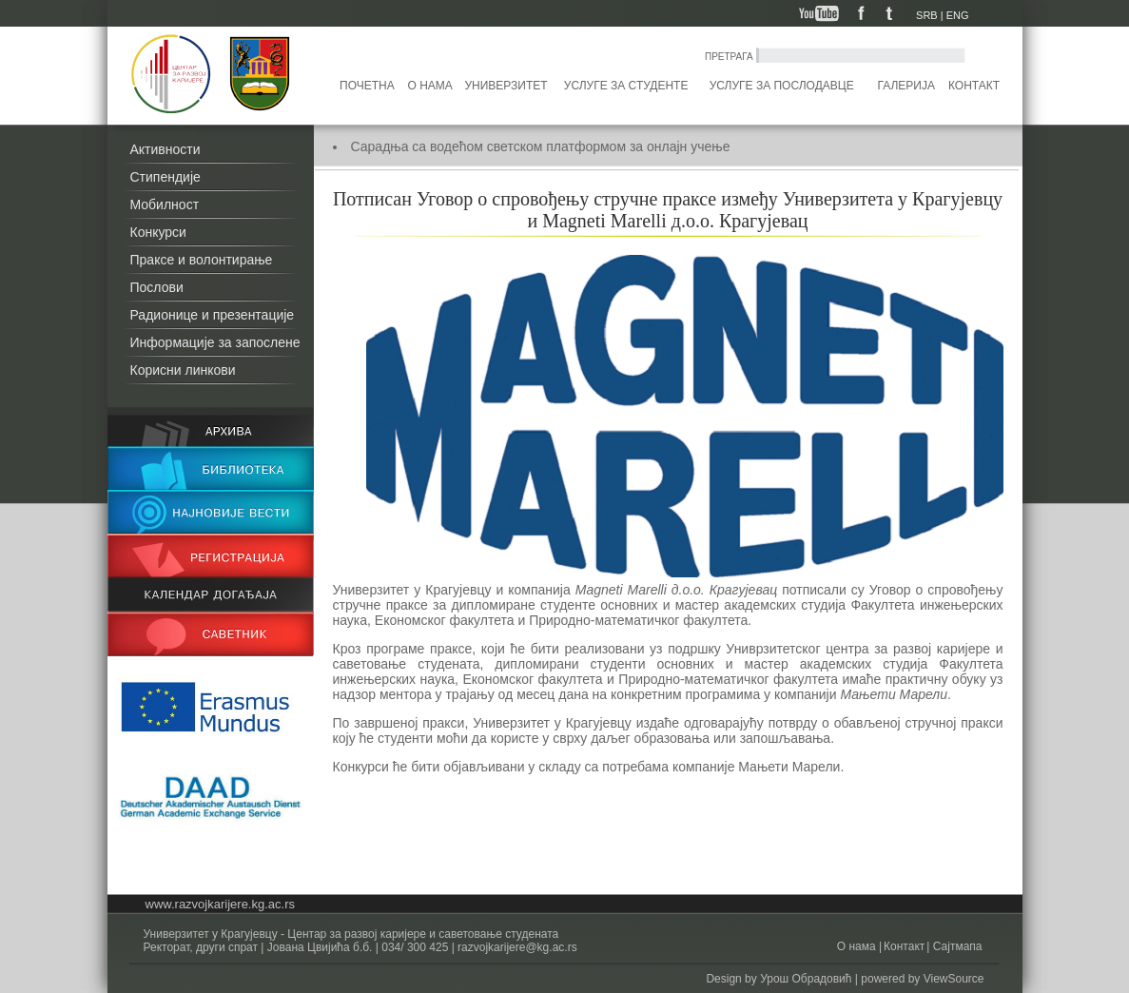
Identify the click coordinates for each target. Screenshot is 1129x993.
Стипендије (165, 177)
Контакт (974, 85)
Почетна (367, 85)
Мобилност (165, 204)
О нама (430, 85)
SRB (927, 15)
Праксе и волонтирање (201, 259)
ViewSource (954, 978)
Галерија (905, 85)
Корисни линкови (183, 370)
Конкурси (158, 232)
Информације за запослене (215, 342)
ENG (957, 15)
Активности (165, 149)
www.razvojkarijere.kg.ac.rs (221, 904)
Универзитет (505, 85)
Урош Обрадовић (805, 978)
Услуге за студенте (626, 85)
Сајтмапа (955, 946)
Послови (157, 287)
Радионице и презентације (212, 314)
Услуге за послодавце (782, 85)
